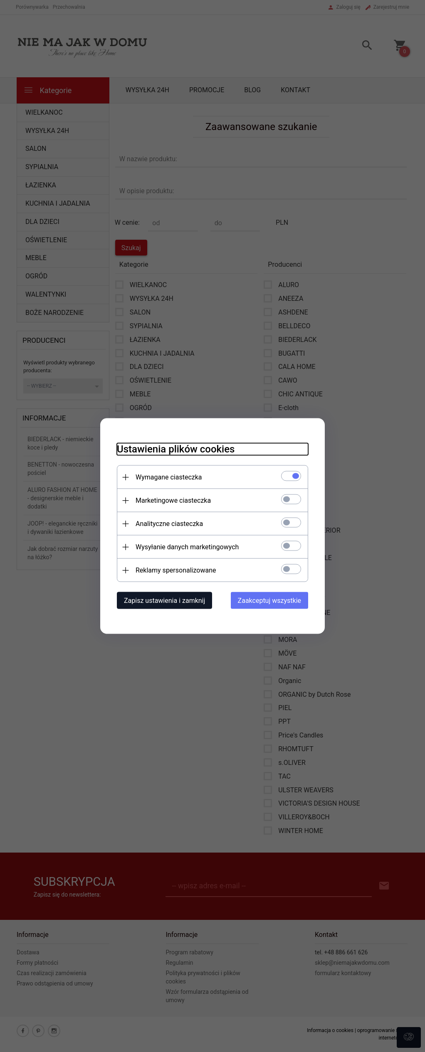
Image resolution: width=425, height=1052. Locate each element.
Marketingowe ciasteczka (173, 500)
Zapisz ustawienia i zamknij (164, 601)
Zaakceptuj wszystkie (269, 601)
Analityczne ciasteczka (169, 524)
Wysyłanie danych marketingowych (187, 547)
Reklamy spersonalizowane (176, 570)
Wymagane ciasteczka (169, 477)
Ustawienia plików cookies (176, 449)
